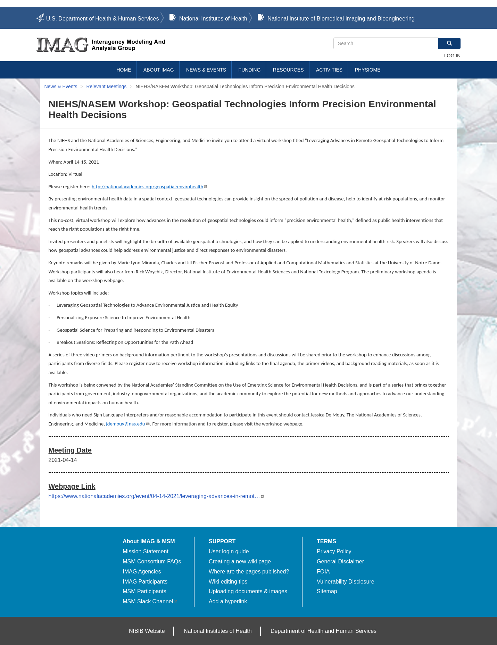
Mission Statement (145, 551)
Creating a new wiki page (240, 561)
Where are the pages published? (249, 571)
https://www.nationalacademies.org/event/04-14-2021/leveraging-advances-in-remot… (157, 496)
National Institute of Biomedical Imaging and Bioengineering (340, 19)
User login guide (229, 551)
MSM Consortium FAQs (152, 561)
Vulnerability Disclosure (345, 582)
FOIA (323, 571)
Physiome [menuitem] (368, 70)
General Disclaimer (340, 561)
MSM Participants (144, 591)
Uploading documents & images (248, 591)
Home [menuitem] (123, 70)
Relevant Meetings (106, 86)
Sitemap (327, 591)
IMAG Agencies (142, 571)
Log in (452, 55)
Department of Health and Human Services (323, 631)
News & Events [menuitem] (206, 70)
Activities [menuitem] (329, 70)
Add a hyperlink (228, 601)
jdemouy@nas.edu (128, 424)
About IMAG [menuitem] (158, 70)
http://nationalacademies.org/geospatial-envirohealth (150, 186)
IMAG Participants (145, 582)
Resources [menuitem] (288, 70)
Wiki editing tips (228, 582)
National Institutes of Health (213, 19)
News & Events (60, 86)
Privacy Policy (334, 551)
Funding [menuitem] (250, 70)
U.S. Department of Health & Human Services (102, 19)
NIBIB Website (147, 631)
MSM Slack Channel (150, 601)
